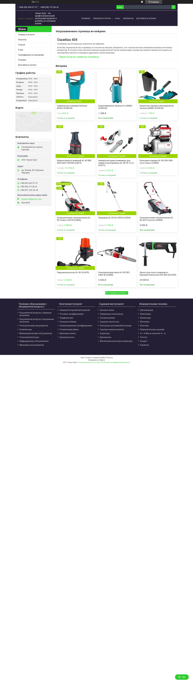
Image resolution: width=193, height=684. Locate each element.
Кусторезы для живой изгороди (115, 325)
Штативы (145, 321)
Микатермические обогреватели (35, 333)
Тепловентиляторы (29, 337)
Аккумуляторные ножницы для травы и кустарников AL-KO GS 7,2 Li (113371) (116, 163)
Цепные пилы (107, 310)
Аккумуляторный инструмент (75, 310)
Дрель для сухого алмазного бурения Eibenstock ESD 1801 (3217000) (158, 273)
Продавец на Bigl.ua (96, 360)
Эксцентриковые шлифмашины (76, 325)
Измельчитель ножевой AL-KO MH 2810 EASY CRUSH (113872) (74, 161)
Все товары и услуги (116, 292)
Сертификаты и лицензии (31, 55)
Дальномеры (146, 310)
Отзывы (22, 60)
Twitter (143, 337)
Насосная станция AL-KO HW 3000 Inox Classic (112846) (156, 161)
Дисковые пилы (68, 333)
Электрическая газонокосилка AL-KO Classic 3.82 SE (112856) (74, 218)
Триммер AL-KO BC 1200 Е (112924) (114, 217)
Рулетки (144, 325)
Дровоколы (105, 337)
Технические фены (69, 329)
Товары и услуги (102, 18)
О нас (117, 18)
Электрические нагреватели (33, 325)
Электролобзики (68, 321)
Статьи (21, 44)
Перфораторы (66, 317)
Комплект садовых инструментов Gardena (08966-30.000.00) (157, 107)
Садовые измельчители (112, 329)
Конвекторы (25, 329)
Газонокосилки (107, 317)
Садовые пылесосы (109, 321)
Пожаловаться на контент (89, 362)
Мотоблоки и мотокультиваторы (116, 341)
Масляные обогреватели (31, 345)
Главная (85, 18)
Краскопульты (67, 337)
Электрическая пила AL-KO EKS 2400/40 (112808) (114, 273)
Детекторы (145, 317)
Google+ (144, 341)
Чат (181, 677)
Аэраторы (105, 333)
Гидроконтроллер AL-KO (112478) (73, 272)
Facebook (144, 345)
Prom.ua (109, 357)
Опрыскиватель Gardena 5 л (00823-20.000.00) (115, 107)
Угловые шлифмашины (72, 314)
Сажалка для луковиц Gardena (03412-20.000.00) (72, 107)
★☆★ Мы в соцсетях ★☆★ (153, 333)
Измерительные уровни (152, 329)
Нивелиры (145, 314)
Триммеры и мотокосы (111, 314)
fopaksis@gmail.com (31, 199)
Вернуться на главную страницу (79, 56)
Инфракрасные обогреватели (34, 341)
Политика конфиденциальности (116, 362)
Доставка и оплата (146, 18)
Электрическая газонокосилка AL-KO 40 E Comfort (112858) (157, 218)
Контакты (128, 18)
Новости (22, 39)
